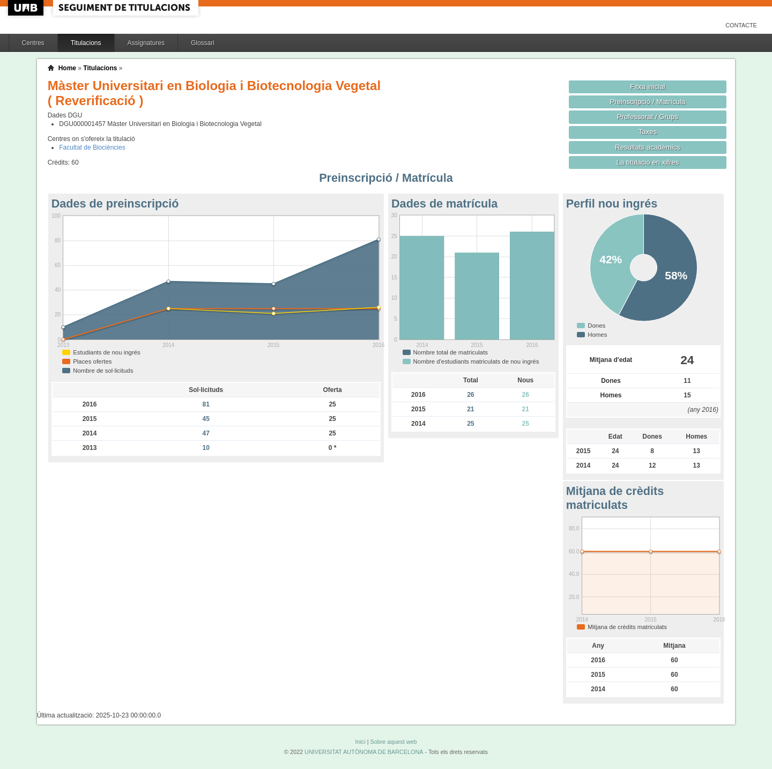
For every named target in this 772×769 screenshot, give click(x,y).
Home (67, 68)
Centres (33, 43)
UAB (26, 8)
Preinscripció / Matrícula (648, 102)
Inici (360, 741)
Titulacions (86, 43)
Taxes (648, 132)
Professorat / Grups (647, 117)
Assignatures (146, 43)
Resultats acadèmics (647, 147)
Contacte (741, 25)
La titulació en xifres (648, 162)
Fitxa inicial (647, 87)
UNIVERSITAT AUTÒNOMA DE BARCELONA (364, 752)
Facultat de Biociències (92, 147)
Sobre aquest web (393, 741)
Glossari (202, 43)
